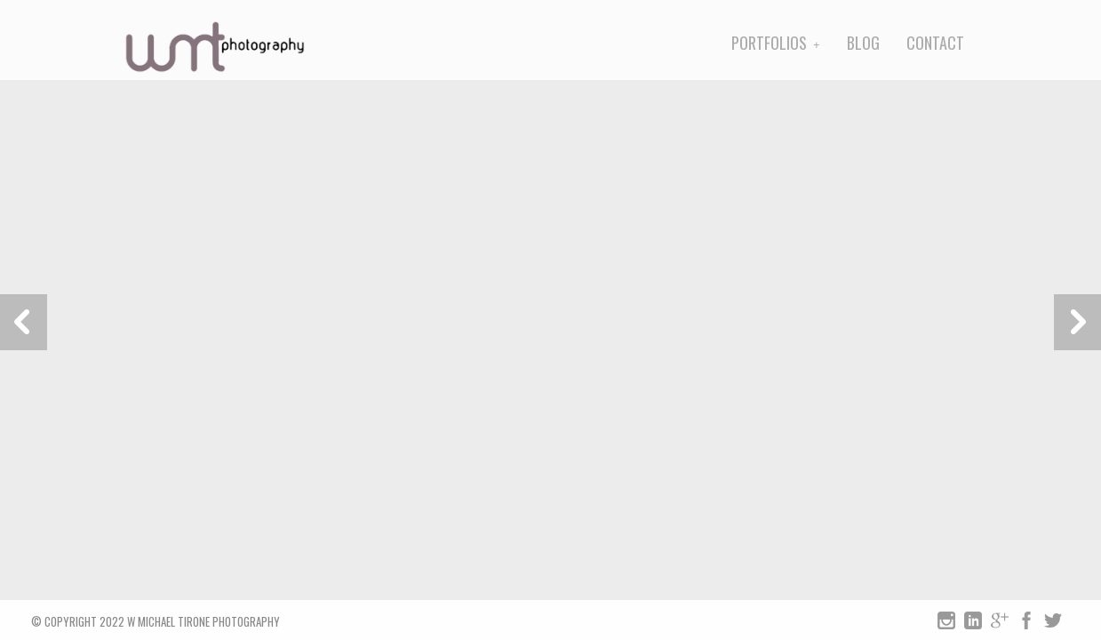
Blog (863, 42)
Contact (935, 42)
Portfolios (769, 42)
